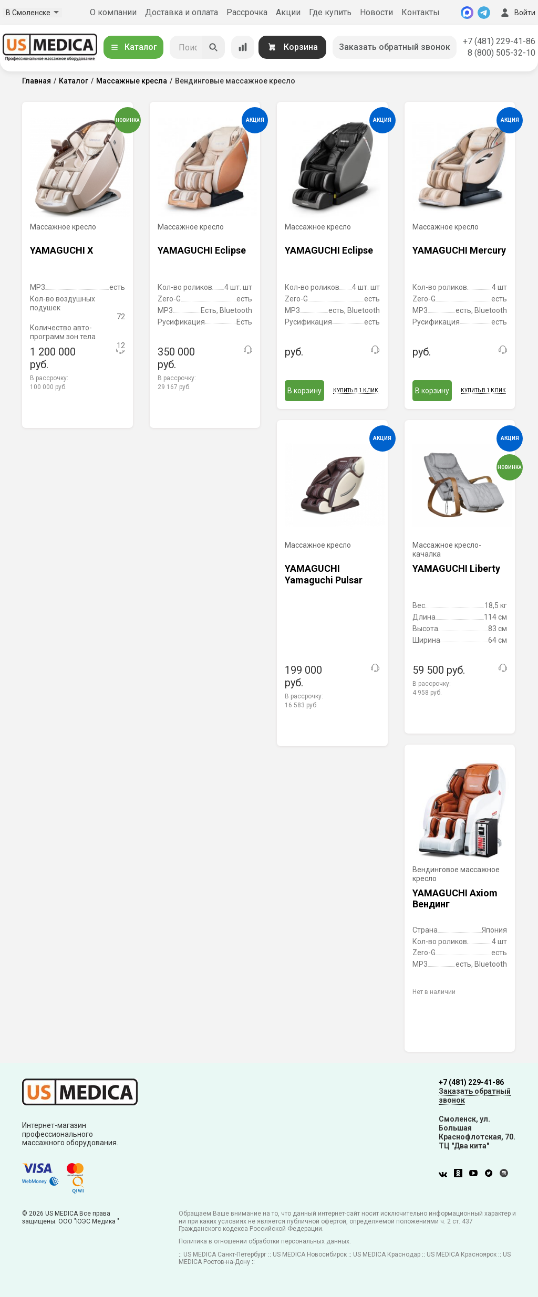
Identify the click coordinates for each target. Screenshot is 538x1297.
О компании (113, 12)
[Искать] (213, 47)
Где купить (330, 12)
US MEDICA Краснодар (386, 1254)
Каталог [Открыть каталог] (133, 47)
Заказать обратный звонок (394, 47)
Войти (517, 12)
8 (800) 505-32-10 (501, 53)
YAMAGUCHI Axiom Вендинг (455, 898)
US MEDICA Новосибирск (310, 1254)
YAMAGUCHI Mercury (459, 250)
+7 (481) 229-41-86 (499, 41)
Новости (376, 12)
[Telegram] (484, 12)
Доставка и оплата (181, 12)
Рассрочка (246, 12)
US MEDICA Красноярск (461, 1254)
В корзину (304, 390)
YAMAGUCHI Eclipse (202, 250)
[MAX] (467, 12)
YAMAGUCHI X (61, 250)
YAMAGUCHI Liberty (456, 568)
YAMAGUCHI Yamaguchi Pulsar (324, 574)
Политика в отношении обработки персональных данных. (265, 1241)
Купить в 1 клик (355, 390)
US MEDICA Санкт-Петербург (224, 1254)
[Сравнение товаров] (242, 47)
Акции (288, 12)
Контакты (420, 12)
